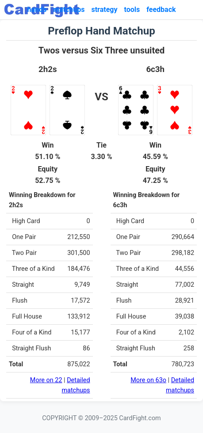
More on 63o (148, 380)
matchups (68, 9)
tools (132, 9)
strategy (104, 9)
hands (36, 9)
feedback (161, 9)
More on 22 (46, 380)
